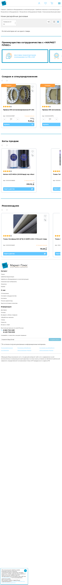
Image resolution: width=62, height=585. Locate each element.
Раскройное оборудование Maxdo (30, 12)
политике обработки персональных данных (13, 582)
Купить (19, 124)
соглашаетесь (6, 577)
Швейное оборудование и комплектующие (20, 9)
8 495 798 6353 (9, 554)
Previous (2, 80)
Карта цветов (19, 227)
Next (6, 80)
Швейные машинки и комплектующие (47, 9)
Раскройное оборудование (9, 12)
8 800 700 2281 (9, 552)
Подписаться (54, 561)
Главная (3, 9)
